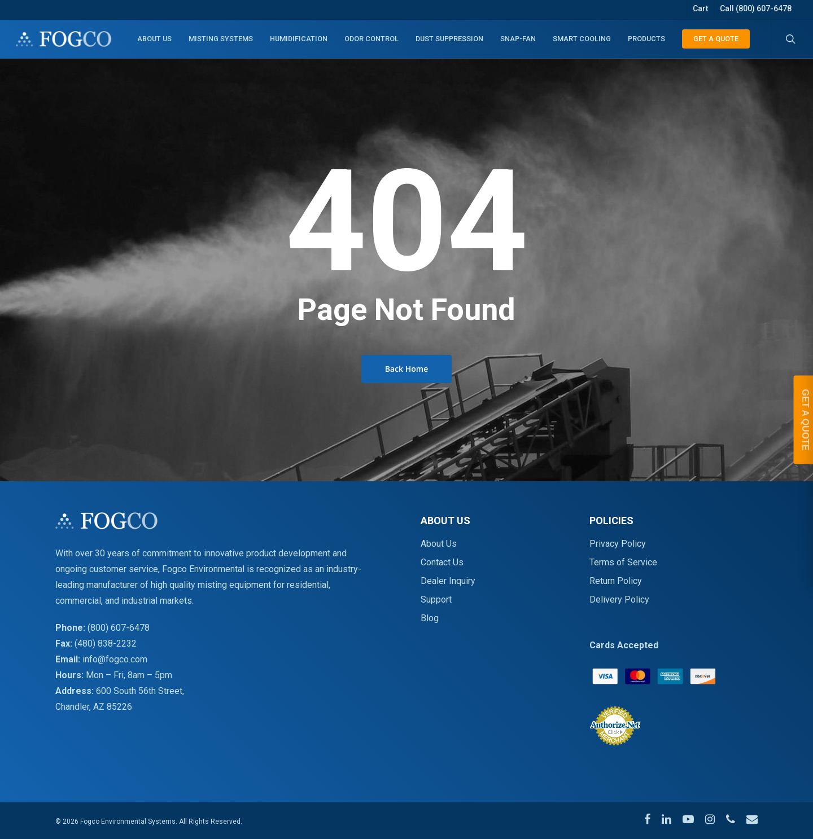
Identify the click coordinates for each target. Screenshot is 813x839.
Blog (430, 618)
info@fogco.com (114, 659)
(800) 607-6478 (119, 627)
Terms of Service (623, 562)
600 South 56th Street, (140, 691)
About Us (439, 543)
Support (436, 599)
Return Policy (615, 581)
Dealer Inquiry (448, 581)
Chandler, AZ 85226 (93, 706)
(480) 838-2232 (106, 643)
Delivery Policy (619, 599)
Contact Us (442, 562)
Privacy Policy (617, 543)
